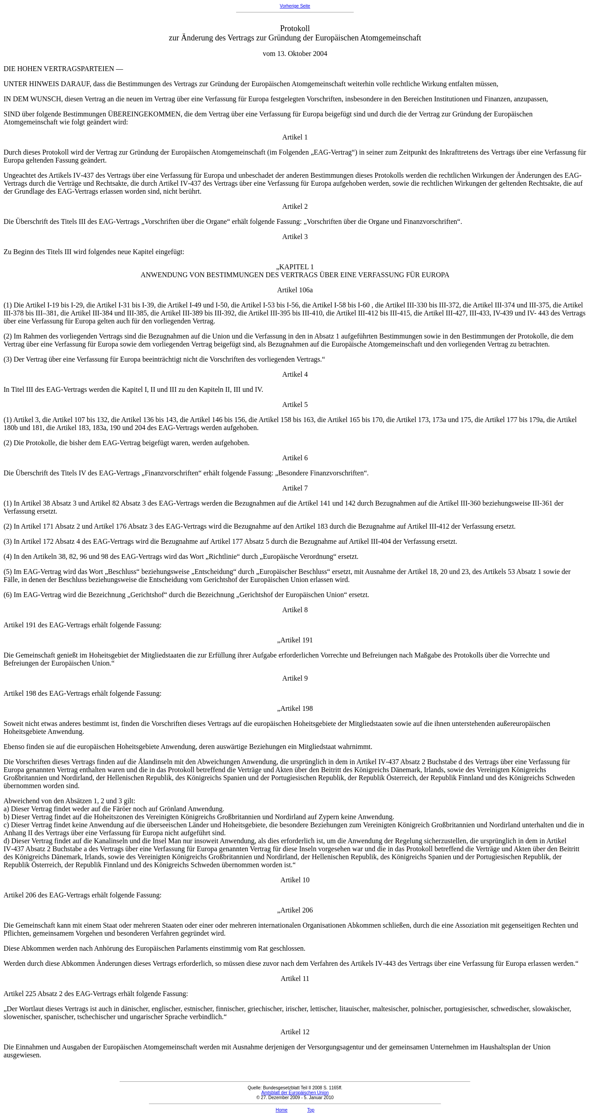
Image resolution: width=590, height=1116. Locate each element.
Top (310, 1110)
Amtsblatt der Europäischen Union (295, 1092)
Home (282, 1110)
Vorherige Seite (295, 6)
